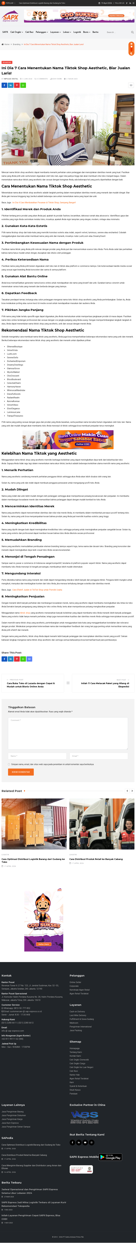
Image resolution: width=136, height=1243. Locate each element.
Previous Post (16, 680)
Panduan (73, 1094)
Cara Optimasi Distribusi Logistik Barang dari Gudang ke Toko (42, 3)
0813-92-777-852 (21, 1008)
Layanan (54, 32)
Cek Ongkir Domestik (79, 1060)
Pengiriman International (81, 1027)
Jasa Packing (76, 1030)
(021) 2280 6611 (9, 1023)
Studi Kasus (75, 1090)
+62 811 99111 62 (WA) (12, 1039)
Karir (72, 1082)
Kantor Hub (75, 1075)
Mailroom (74, 1023)
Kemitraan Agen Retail (80, 990)
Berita (95, 32)
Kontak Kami (75, 1056)
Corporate (74, 986)
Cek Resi (29, 32)
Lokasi (66, 32)
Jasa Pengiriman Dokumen (14, 1115)
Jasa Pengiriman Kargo (12, 1119)
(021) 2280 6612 (26, 1023)
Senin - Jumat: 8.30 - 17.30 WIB (16, 1015)
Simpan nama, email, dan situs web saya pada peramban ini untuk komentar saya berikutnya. (52, 764)
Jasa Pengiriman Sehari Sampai (16, 1127)
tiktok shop (25, 613)
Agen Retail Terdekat (79, 994)
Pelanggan (41, 32)
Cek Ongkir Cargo (77, 1064)
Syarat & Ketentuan (78, 1086)
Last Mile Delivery (78, 1015)
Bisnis (85, 32)
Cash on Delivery (77, 1012)
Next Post (121, 680)
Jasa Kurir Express (10, 1123)
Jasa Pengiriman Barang (13, 1112)
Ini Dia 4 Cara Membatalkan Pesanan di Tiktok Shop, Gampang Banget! (44, 202)
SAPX (5, 32)
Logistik (77, 32)
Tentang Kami (76, 1052)
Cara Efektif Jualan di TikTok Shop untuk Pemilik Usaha (37, 590)
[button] (127, 791)
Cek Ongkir (15, 32)
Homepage (75, 1048)
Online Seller (75, 982)
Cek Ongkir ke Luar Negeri (81, 1067)
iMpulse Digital (11, 79)
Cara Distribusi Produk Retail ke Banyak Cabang (96, 859)
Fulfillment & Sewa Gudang (82, 1019)
